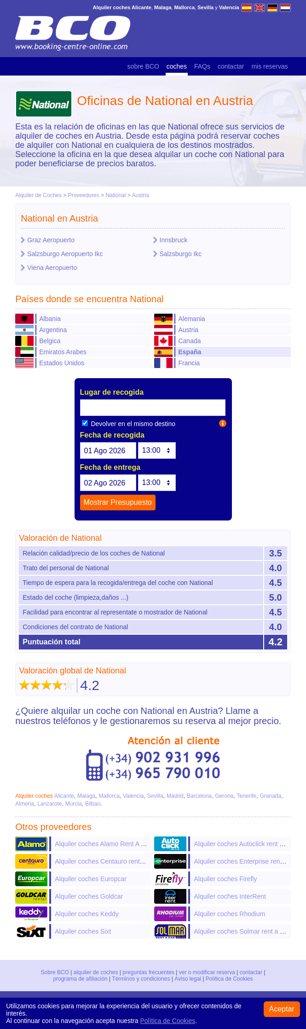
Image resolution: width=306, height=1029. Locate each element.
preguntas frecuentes (148, 972)
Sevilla (155, 796)
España (189, 352)
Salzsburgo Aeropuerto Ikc (65, 253)
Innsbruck (174, 240)
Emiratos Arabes (63, 352)
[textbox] (153, 407)
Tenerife (247, 796)
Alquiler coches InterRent (230, 896)
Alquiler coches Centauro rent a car (105, 861)
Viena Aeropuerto (52, 267)
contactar (231, 66)
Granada (270, 796)
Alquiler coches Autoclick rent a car (244, 844)
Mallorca (109, 796)
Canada (189, 341)
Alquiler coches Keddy (87, 914)
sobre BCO (143, 66)
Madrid (175, 796)
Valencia (133, 796)
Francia (189, 363)
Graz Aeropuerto (51, 240)
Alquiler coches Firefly (225, 879)
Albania (50, 318)
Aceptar (281, 1009)
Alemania (191, 318)
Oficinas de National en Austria (165, 101)
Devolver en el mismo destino (129, 423)
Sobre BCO (55, 972)
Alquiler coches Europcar (91, 879)
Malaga (86, 796)
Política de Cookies (229, 979)
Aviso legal (187, 979)
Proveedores (83, 195)
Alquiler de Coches (38, 195)
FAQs (202, 66)
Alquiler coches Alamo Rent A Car (103, 844)
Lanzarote (49, 804)
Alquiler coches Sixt (83, 931)
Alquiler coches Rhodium (229, 914)
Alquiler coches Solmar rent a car (241, 931)
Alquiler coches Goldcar (89, 896)
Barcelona (199, 796)
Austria (140, 195)
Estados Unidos (61, 363)
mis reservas (269, 66)
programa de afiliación (80, 979)
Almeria (24, 804)
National (115, 195)
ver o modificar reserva (207, 972)
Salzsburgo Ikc (181, 253)
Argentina (53, 329)
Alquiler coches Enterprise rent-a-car (246, 861)
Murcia (73, 804)
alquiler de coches (96, 972)
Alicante (64, 796)
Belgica (49, 341)
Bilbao (92, 804)
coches (177, 66)
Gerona (224, 796)
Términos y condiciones (141, 979)
